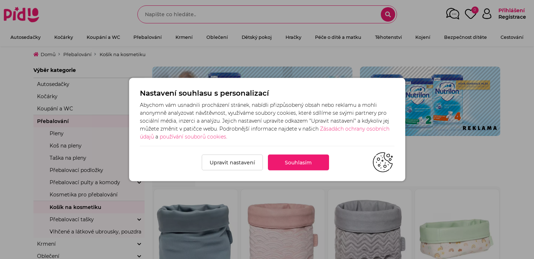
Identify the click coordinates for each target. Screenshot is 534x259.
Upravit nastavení (232, 162)
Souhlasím (298, 162)
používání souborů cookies (193, 136)
